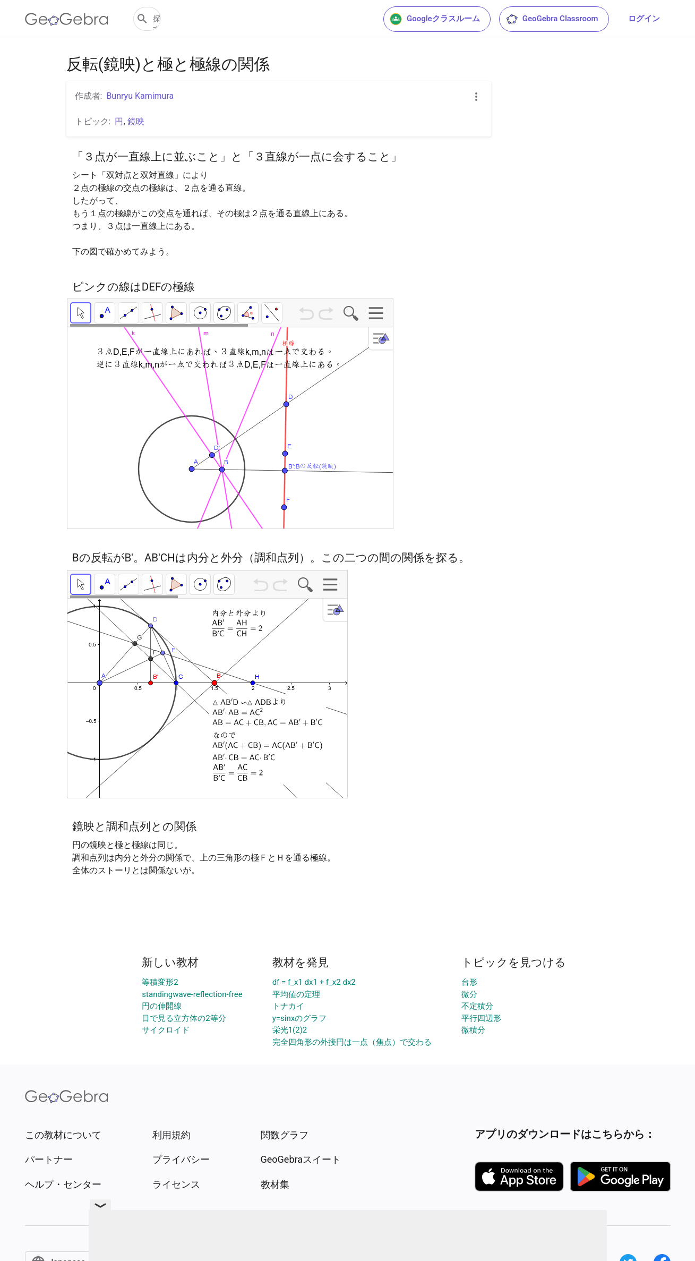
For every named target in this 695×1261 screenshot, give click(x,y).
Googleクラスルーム (435, 19)
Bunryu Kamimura (140, 96)
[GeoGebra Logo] (66, 19)
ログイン (644, 18)
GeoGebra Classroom (551, 19)
